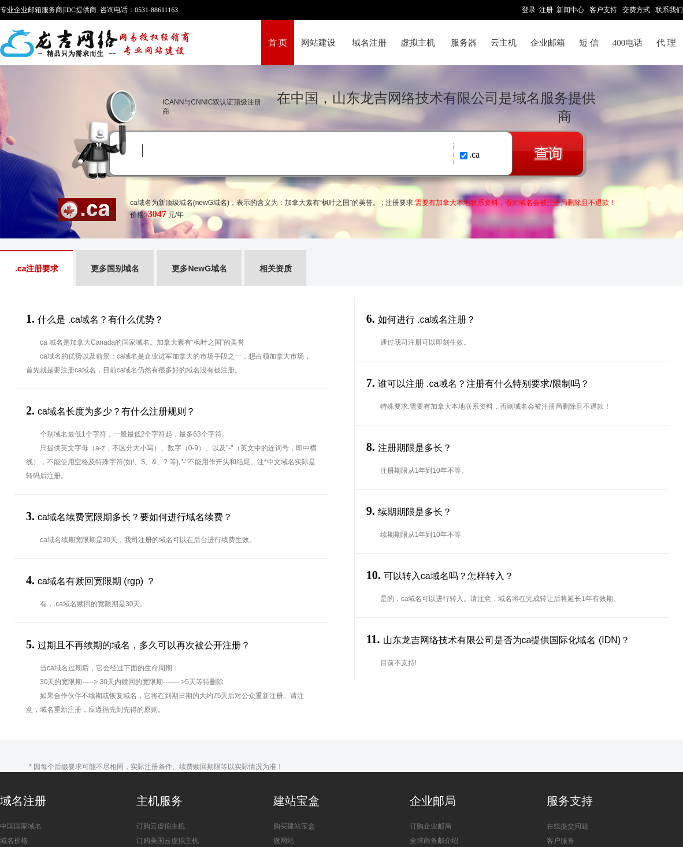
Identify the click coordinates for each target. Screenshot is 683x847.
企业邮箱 (547, 42)
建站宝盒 (296, 800)
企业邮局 (433, 800)
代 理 (666, 42)
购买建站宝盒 (294, 826)
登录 (529, 10)
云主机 (504, 42)
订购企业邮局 (430, 826)
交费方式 (636, 10)
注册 (546, 10)
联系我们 (669, 10)
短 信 (589, 42)
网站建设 (318, 42)
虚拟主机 (417, 42)
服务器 (464, 42)
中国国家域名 (21, 826)
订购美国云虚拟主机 (167, 841)
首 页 (278, 42)
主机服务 (159, 800)
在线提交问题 (567, 826)
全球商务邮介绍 (434, 841)
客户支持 (603, 10)
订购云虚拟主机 (160, 826)
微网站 (283, 841)
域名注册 (369, 42)
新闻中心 (570, 10)
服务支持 (570, 800)
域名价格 (14, 841)
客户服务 (560, 841)
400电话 (628, 42)
